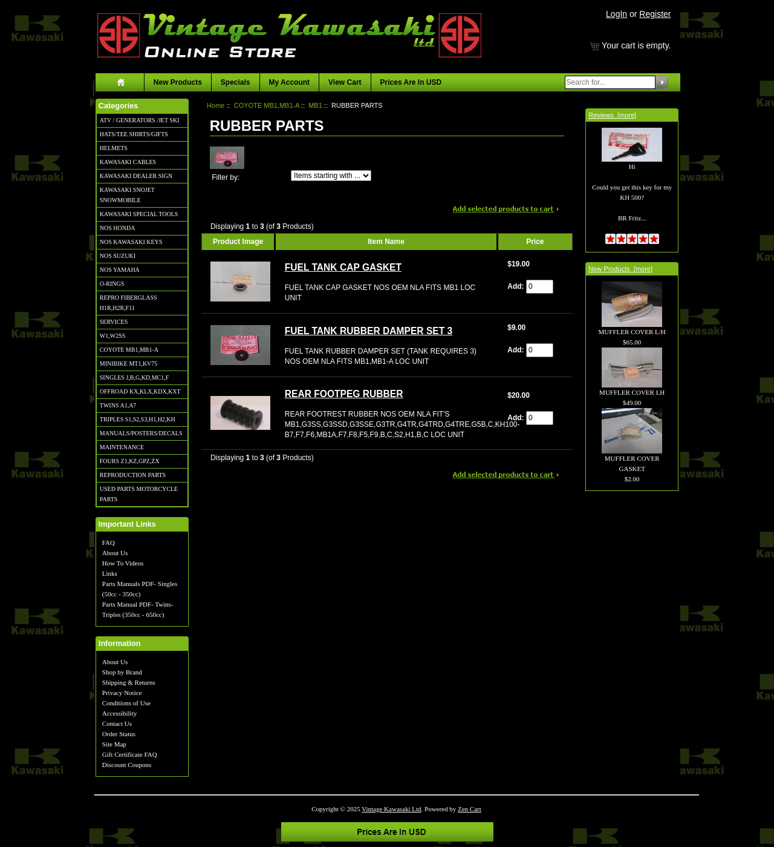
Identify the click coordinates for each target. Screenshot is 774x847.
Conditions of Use (126, 703)
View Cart (344, 82)
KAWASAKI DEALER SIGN (136, 176)
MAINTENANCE (122, 447)
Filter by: (225, 177)
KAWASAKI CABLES (128, 162)
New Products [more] (620, 268)
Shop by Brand (122, 672)
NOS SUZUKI (117, 255)
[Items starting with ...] (331, 175)
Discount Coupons (127, 764)
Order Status (118, 733)
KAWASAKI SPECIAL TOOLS (139, 214)
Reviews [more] (612, 115)
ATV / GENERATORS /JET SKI (140, 120)
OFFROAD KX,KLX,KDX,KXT (140, 391)
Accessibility (119, 713)
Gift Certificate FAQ (129, 754)
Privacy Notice (122, 692)
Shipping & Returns (128, 682)
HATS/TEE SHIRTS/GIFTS (134, 134)
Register (655, 14)
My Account (289, 82)
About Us (115, 552)
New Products (178, 82)
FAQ (108, 542)
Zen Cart (469, 808)
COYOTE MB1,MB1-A (129, 349)
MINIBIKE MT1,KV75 (129, 363)
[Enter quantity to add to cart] (539, 287)
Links (109, 573)
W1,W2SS (113, 335)
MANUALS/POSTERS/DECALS (141, 433)
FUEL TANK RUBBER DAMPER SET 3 (369, 331)
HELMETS (114, 148)
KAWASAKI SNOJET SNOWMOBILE (127, 194)
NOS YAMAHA (120, 269)
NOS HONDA (117, 228)
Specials (235, 82)
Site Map (114, 744)
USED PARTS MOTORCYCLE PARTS (139, 494)
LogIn (616, 14)
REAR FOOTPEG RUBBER (344, 394)
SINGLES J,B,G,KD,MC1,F (134, 377)
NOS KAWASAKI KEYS (131, 242)
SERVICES (114, 321)
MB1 (315, 105)
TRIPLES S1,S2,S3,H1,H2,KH (137, 419)
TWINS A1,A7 (118, 405)
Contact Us (117, 723)
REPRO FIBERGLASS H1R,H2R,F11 (128, 302)
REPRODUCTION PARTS (133, 475)
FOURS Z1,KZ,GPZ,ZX (130, 461)
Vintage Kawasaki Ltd (391, 808)
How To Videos (122, 563)
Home (215, 105)
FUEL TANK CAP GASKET (343, 267)
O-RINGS (112, 283)
